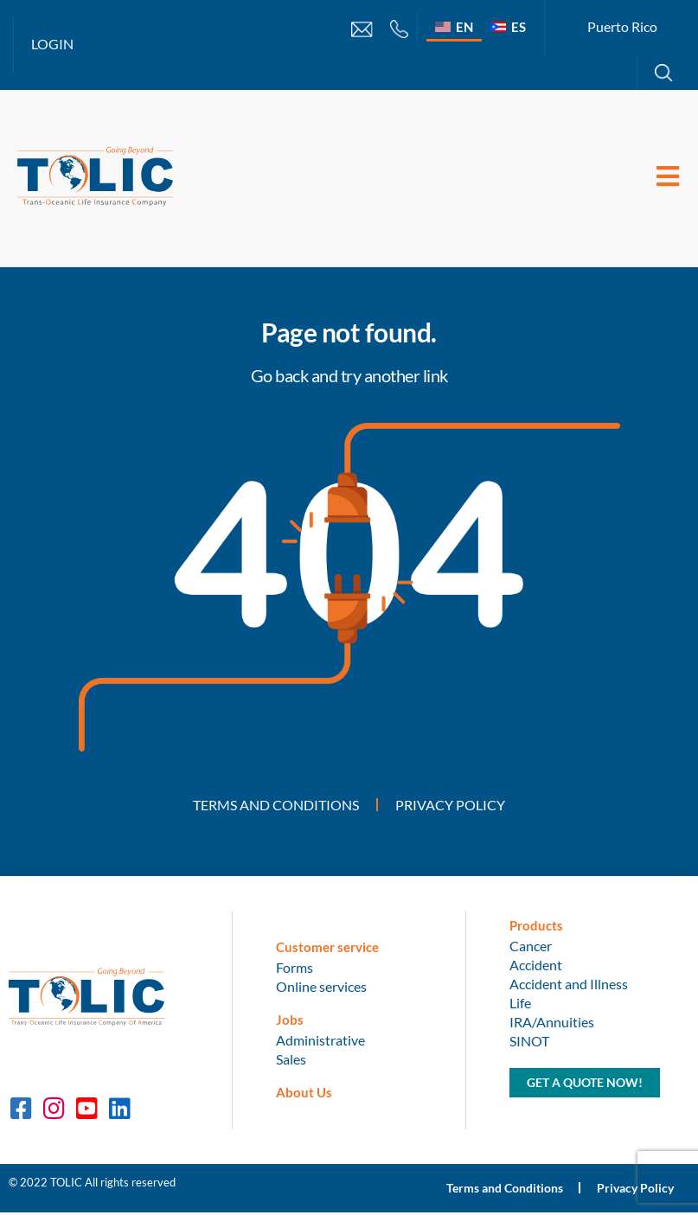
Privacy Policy (450, 805)
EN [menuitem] (464, 27)
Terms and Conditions (276, 805)
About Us (304, 1094)
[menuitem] (454, 26)
